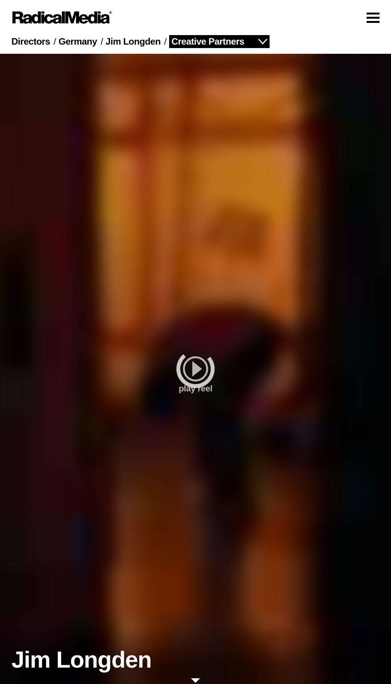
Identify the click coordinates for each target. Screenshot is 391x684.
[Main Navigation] (195, 17)
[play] (195, 369)
